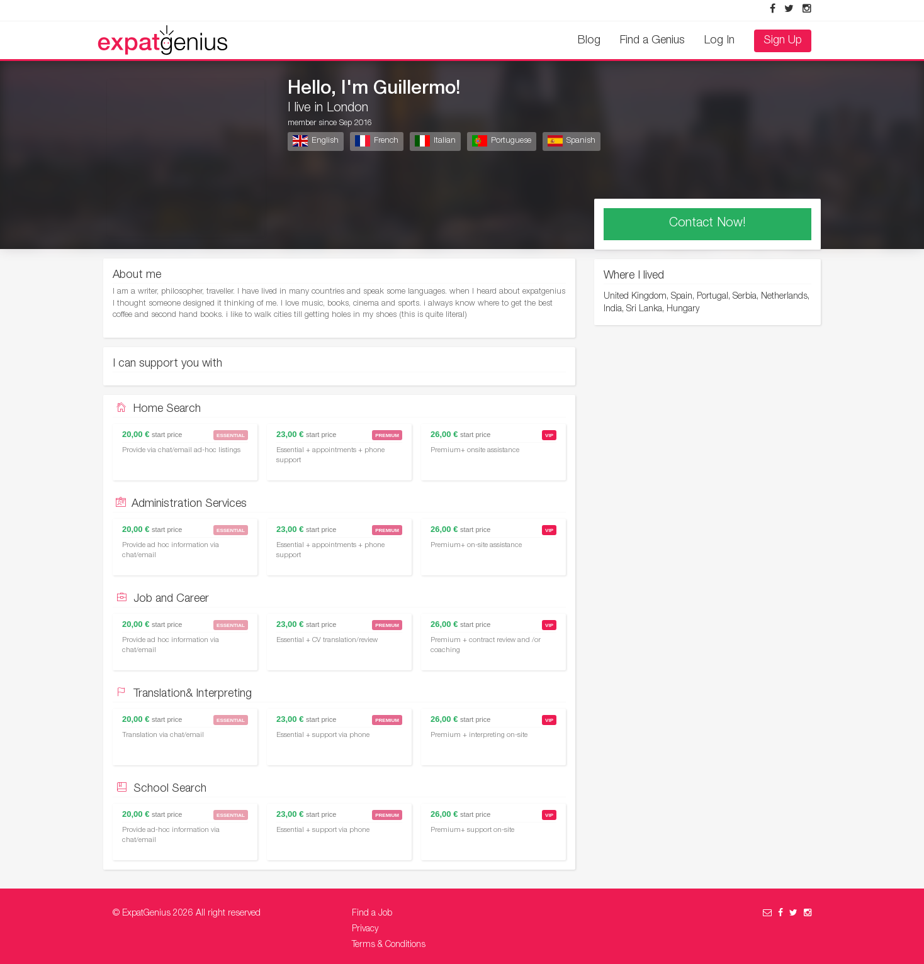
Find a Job (372, 913)
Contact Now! (707, 224)
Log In (719, 41)
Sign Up (782, 41)
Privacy (365, 929)
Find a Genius (652, 41)
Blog (589, 41)
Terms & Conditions (388, 945)
